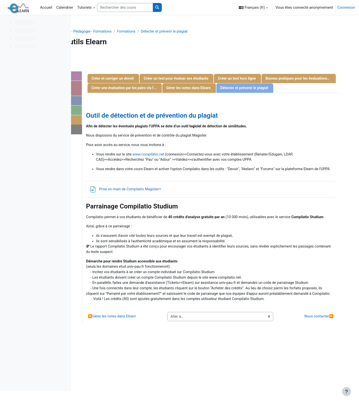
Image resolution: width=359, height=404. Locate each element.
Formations (195, 31)
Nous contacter (108, 131)
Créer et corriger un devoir (184, 79)
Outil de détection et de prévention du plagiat (223, 136)
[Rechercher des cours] (125, 7)
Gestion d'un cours (113, 76)
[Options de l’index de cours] (64, 22)
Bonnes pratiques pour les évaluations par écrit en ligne (246, 88)
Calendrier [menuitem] (64, 7)
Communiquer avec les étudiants (117, 89)
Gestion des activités (115, 101)
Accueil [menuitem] (46, 7)
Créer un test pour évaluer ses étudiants (249, 79)
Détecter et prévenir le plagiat (235, 31)
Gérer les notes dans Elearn (260, 98)
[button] (253, 7)
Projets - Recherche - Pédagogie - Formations (143, 31)
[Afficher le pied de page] (346, 391)
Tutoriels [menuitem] (84, 7)
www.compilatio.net (221, 175)
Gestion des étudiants (116, 111)
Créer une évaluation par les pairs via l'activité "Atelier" (197, 98)
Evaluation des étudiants (118, 121)
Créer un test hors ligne (182, 88)
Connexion (346, 7)
